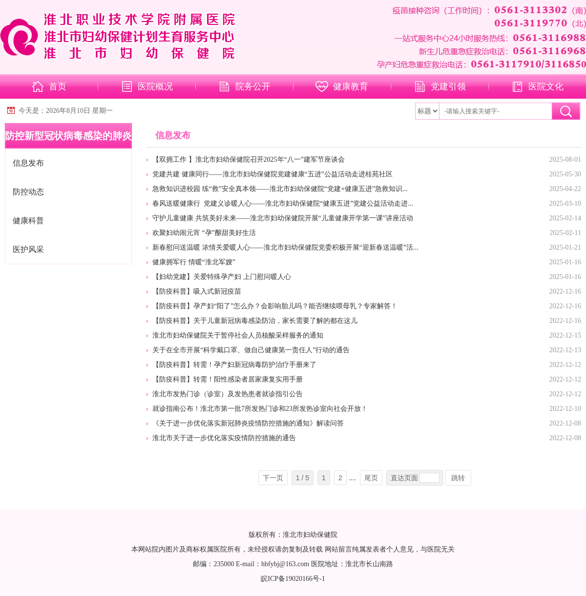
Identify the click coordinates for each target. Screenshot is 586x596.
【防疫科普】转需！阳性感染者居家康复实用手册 (227, 379)
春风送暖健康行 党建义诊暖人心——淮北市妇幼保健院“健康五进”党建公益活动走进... (282, 203)
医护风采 (28, 249)
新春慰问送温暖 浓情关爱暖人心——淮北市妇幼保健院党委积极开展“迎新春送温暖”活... (285, 247)
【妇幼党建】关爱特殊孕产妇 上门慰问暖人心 (221, 276)
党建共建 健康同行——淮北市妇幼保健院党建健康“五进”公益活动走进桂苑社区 (272, 174)
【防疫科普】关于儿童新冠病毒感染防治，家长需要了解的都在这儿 (254, 320)
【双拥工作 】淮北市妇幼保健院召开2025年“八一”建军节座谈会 (248, 159)
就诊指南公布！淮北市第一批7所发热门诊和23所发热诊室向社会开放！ (260, 408)
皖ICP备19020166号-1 (293, 578)
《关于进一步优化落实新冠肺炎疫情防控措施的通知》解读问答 (248, 423)
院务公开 (253, 86)
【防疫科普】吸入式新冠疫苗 (196, 291)
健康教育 (350, 86)
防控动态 (28, 192)
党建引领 (448, 86)
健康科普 (28, 220)
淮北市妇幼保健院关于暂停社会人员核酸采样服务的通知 (237, 335)
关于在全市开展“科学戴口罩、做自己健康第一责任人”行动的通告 (251, 350)
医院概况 (155, 86)
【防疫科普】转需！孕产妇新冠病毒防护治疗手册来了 (234, 364)
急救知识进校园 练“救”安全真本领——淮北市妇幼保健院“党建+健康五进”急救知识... (280, 188)
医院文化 (546, 86)
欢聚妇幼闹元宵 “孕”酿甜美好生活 (204, 232)
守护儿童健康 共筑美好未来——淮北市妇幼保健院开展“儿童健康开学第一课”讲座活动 (282, 218)
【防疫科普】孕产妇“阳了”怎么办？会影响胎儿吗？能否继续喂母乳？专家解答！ (275, 306)
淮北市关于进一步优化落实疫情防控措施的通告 (224, 438)
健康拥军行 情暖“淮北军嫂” (193, 262)
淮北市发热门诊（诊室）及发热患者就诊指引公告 (227, 394)
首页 (57, 86)
